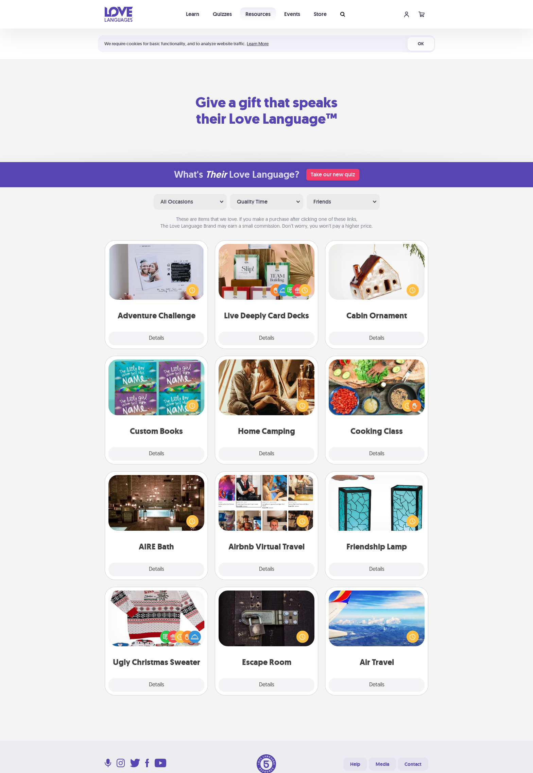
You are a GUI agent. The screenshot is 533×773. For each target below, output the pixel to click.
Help (355, 764)
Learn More (258, 44)
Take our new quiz (333, 174)
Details (156, 338)
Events (292, 14)
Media (382, 764)
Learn (192, 14)
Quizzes (222, 14)
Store (320, 14)
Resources (258, 14)
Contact (413, 764)
